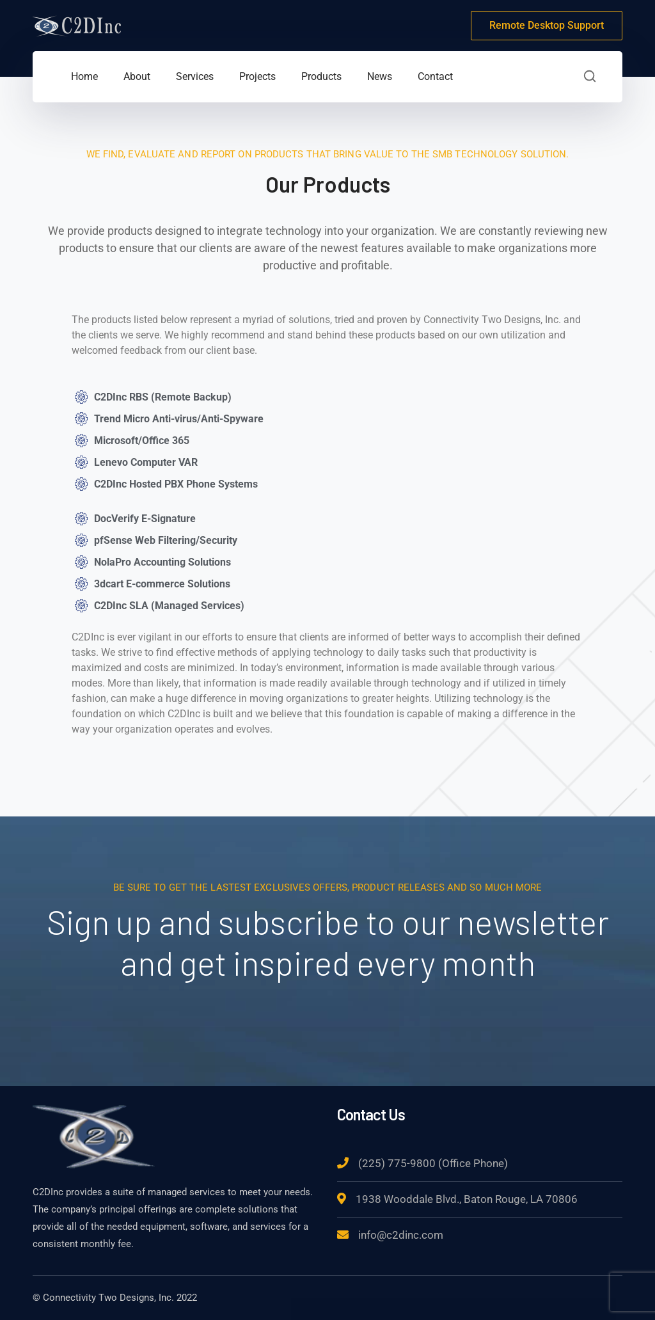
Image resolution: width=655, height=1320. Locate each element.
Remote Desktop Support (546, 25)
